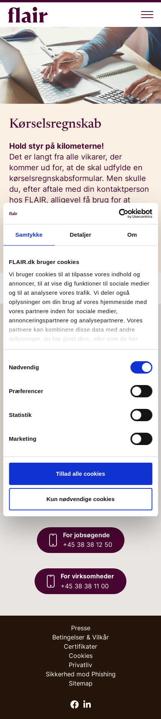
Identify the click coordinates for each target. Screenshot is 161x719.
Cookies (81, 655)
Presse (80, 628)
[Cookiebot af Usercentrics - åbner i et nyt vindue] (118, 214)
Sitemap (81, 683)
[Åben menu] (147, 14)
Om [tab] (132, 234)
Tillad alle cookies (80, 473)
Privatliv (80, 665)
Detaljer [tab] (80, 234)
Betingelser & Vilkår (80, 637)
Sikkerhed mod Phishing (81, 674)
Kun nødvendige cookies (80, 499)
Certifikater (80, 646)
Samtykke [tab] (29, 234)
